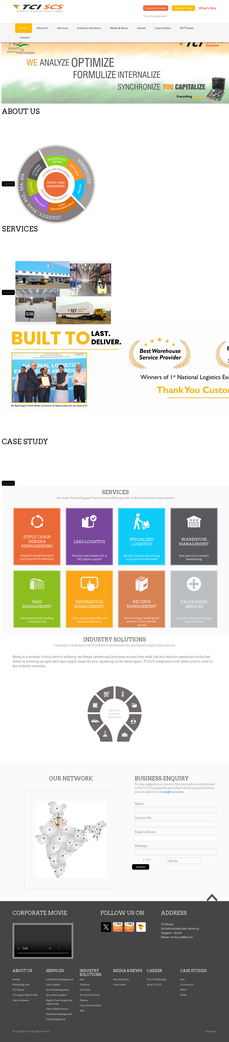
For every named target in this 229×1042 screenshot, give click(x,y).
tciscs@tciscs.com (172, 792)
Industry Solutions (89, 28)
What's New (207, 8)
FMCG (183, 989)
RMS (82, 1010)
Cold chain (85, 989)
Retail (183, 994)
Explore (8, 183)
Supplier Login (183, 8)
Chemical (84, 984)
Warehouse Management (59, 1014)
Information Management (59, 979)
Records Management (57, 989)
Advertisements (121, 979)
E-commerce (187, 984)
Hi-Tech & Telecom (89, 994)
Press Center (119, 984)
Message (141, 846)
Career (141, 28)
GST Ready (187, 28)
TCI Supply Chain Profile (25, 994)
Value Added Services (57, 1008)
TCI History (18, 989)
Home (23, 28)
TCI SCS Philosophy (157, 979)
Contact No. (143, 818)
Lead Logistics (53, 984)
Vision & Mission (21, 1000)
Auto (82, 979)
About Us (42, 28)
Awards (16, 979)
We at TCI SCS (154, 984)
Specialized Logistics (56, 994)
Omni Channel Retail (90, 1005)
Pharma (84, 1000)
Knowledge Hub (21, 984)
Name (139, 804)
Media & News (119, 28)
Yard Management (55, 1019)
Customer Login (155, 8)
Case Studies (163, 28)
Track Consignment (155, 16)
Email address (145, 832)
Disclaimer (210, 1031)
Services (62, 28)
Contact (25, 37)
